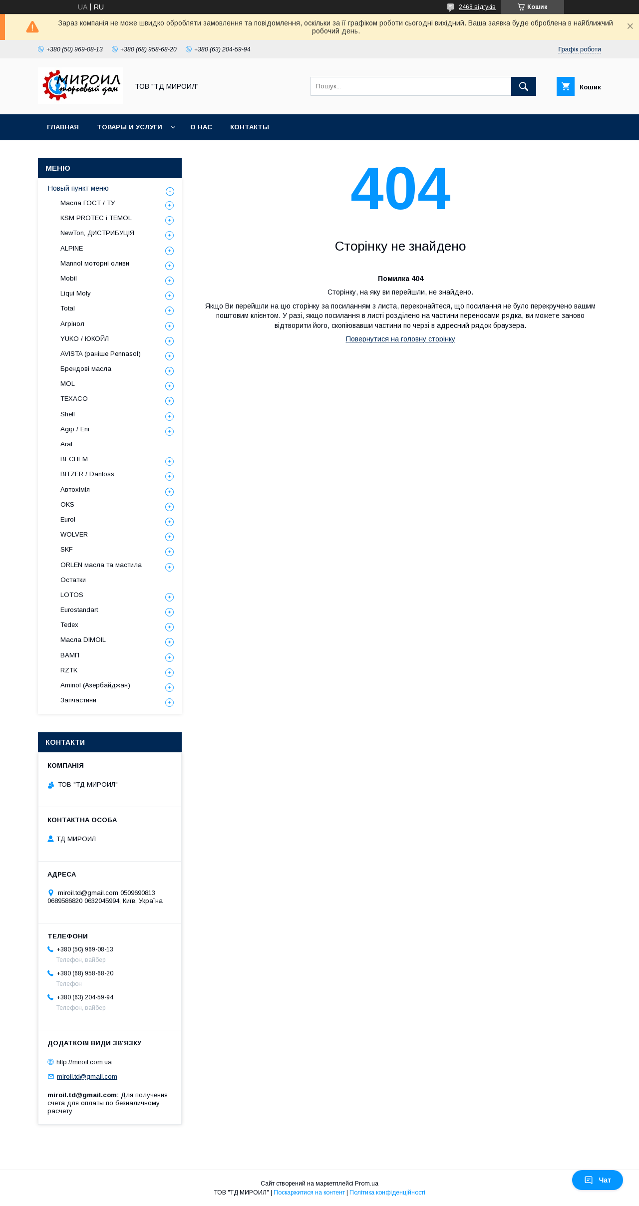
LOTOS (71, 595)
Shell (67, 414)
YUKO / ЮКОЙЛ (84, 338)
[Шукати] (523, 86)
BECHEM (74, 459)
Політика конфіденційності (387, 1192)
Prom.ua (366, 1183)
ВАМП (69, 655)
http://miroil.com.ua (84, 1062)
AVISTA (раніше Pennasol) (100, 353)
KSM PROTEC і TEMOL (96, 218)
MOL (67, 383)
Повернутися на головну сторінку (400, 339)
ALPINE (71, 248)
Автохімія (75, 489)
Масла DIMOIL (83, 639)
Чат (597, 1180)
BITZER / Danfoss (87, 474)
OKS (67, 504)
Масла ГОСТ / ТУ (87, 203)
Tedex (69, 624)
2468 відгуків (477, 6)
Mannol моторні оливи (94, 263)
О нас (201, 127)
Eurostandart (79, 609)
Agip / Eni (74, 429)
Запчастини (78, 700)
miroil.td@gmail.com (87, 1076)
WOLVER (74, 534)
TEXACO (74, 398)
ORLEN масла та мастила (101, 565)
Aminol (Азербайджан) (95, 685)
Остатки (73, 580)
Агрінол (72, 323)
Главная (63, 127)
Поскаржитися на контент (309, 1192)
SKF (66, 549)
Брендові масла (85, 368)
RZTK (68, 670)
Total (67, 308)
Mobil (68, 278)
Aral (66, 444)
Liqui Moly (75, 293)
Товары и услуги (129, 127)
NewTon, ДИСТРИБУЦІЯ (97, 233)
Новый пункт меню (78, 188)
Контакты (249, 127)
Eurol (67, 519)
